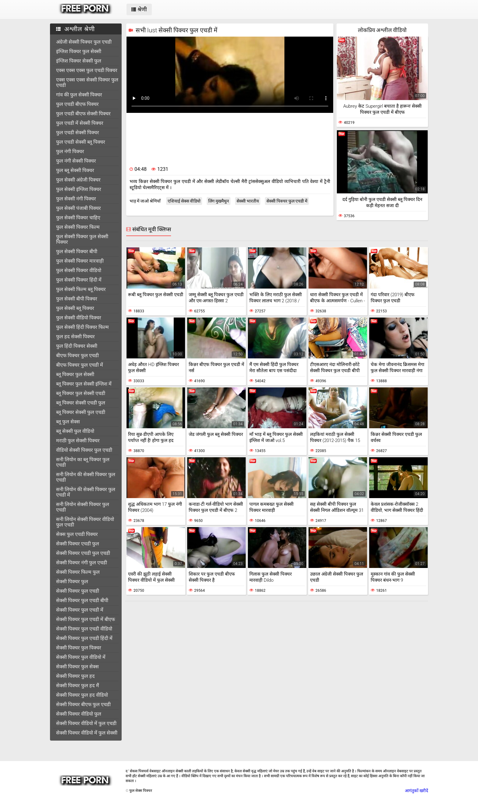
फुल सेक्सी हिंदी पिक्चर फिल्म (82, 327)
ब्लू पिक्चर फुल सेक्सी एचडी (80, 393)
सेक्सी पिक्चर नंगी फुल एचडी (81, 563)
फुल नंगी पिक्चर (70, 151)
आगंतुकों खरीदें (416, 790)
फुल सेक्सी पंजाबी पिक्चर (78, 208)
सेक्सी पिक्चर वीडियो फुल (78, 714)
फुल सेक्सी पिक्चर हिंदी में (79, 280)
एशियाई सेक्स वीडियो (184, 201)
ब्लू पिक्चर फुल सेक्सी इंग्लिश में (84, 384)
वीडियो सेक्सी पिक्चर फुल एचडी (84, 450)
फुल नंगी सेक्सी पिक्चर (76, 161)
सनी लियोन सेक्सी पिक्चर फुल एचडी (82, 507)
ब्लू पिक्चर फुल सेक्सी (75, 374)
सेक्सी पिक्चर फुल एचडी (77, 591)
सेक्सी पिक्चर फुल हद (75, 676)
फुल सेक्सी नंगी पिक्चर (76, 199)
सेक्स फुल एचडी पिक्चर (77, 534)
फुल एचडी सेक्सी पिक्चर (77, 132)
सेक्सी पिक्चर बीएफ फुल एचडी (83, 704)
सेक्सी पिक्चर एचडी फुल (77, 544)
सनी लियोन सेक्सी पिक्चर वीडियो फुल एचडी (85, 522)
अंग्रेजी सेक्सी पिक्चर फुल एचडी (84, 42)
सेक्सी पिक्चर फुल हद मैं (77, 685)
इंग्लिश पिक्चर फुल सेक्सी (78, 51)
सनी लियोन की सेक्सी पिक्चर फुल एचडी (85, 477)
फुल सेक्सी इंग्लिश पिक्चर (78, 189)
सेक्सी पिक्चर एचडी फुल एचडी (83, 553)
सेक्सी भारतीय (248, 201)
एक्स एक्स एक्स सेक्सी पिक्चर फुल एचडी (87, 82)
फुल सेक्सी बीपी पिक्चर (76, 299)
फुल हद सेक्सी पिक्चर (75, 336)
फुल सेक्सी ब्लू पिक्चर (75, 308)
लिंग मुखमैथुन (218, 201)
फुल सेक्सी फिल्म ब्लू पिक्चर (81, 289)
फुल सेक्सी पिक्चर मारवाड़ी (80, 261)
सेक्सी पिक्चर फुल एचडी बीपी (82, 600)
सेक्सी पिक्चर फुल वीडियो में (80, 657)
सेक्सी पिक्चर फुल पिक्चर (78, 648)
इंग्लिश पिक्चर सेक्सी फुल (78, 61)
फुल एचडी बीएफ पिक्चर (77, 104)
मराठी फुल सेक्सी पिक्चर (78, 441)
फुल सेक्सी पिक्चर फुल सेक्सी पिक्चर (82, 239)
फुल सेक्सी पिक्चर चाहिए (78, 218)
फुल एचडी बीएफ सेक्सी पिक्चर (83, 114)
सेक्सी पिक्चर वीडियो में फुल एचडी (86, 723)
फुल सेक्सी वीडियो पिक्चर (78, 318)
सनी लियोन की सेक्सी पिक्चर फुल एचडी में (85, 492)
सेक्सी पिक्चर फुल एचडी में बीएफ (85, 619)
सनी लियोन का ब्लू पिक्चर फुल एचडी (82, 462)
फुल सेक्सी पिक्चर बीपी (76, 251)
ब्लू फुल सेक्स (68, 422)
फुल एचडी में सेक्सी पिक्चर (79, 123)
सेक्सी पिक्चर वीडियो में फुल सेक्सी (86, 733)
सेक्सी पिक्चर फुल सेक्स (77, 667)
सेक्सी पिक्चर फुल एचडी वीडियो (84, 629)
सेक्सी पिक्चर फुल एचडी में (79, 610)
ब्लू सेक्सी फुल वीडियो (75, 431)
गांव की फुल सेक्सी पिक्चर (79, 95)
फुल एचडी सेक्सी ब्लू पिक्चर (80, 142)
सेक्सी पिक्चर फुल (72, 581)
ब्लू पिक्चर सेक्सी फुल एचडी (80, 412)
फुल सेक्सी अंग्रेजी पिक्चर (78, 180)
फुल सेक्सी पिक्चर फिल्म (78, 227)
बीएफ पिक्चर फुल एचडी (77, 355)
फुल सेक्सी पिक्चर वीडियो (78, 270)
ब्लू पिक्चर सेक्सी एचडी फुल (80, 403)
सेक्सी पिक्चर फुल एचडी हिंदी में (84, 638)
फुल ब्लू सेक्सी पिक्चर (75, 170)
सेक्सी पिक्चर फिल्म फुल (78, 572)
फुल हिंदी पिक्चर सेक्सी (76, 346)
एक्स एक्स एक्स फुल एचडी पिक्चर (86, 70)
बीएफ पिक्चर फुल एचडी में (79, 365)
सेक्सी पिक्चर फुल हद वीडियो (82, 695)
